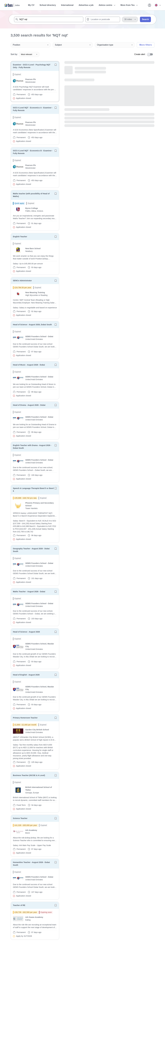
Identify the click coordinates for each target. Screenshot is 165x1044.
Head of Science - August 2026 (26, 632)
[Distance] (130, 19)
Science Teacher (20, 818)
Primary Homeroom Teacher (25, 718)
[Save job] (55, 64)
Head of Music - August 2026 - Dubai (29, 365)
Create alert (139, 54)
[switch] (151, 54)
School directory (48, 5)
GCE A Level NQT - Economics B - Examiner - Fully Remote (33, 152)
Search (145, 19)
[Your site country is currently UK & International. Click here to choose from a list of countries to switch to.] (158, 5)
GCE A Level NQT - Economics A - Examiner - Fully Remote (33, 109)
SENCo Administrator (22, 281)
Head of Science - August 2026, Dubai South (32, 325)
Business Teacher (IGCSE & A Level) (29, 775)
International (67, 5)
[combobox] (48, 19)
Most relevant (29, 54)
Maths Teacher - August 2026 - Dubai (29, 592)
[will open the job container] (35, 86)
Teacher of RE (19, 905)
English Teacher (20, 237)
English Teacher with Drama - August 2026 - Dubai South (32, 446)
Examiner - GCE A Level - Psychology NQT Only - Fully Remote (31, 66)
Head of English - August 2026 (26, 675)
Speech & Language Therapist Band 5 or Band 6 (33, 489)
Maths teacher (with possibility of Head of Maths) (31, 195)
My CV (31, 5)
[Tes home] (12, 5)
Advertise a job (86, 5)
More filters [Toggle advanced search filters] (145, 45)
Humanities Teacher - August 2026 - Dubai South (31, 863)
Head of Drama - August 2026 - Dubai (29, 405)
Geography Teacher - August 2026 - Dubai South (31, 550)
